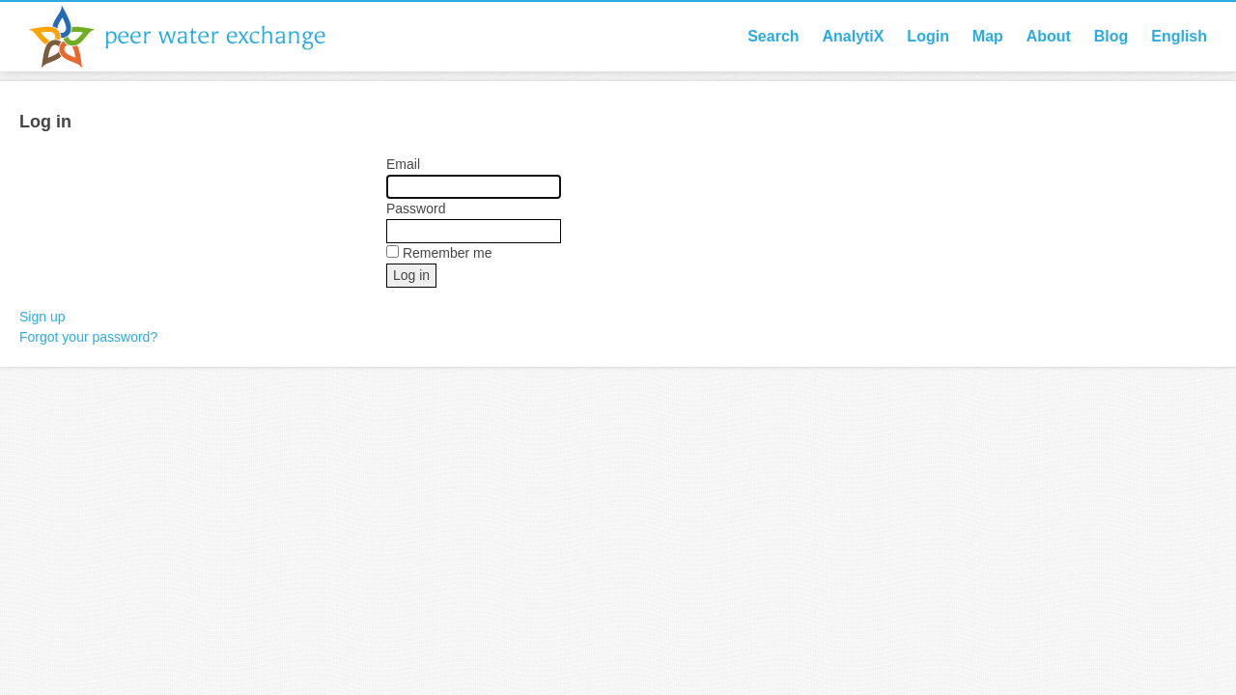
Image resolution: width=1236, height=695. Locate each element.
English (1179, 36)
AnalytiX (853, 36)
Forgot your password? (88, 337)
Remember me (447, 253)
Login (928, 36)
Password (415, 208)
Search (773, 36)
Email (403, 164)
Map (987, 36)
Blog (1111, 36)
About (1048, 36)
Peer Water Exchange (193, 36)
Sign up (42, 316)
